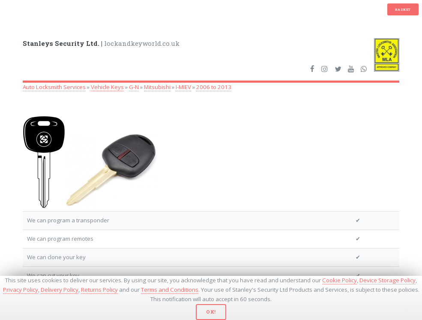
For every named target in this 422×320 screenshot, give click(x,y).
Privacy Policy (20, 289)
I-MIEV (183, 87)
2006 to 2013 (213, 87)
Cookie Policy (339, 280)
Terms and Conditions (169, 289)
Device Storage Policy (387, 280)
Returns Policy (99, 289)
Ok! (211, 312)
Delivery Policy (59, 289)
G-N (134, 87)
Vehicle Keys (107, 87)
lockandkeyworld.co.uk (101, 43)
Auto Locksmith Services (54, 87)
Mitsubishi (157, 87)
